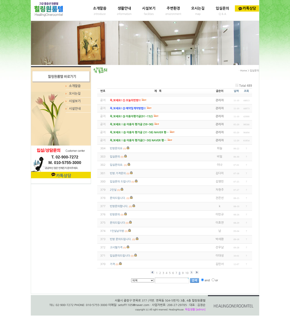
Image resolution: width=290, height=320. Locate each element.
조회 (246, 91)
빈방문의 (115, 214)
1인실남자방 (117, 231)
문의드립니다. (118, 198)
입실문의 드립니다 (120, 181)
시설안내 (75, 108)
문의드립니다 (117, 222)
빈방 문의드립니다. (121, 239)
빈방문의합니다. (119, 206)
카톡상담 (247, 8)
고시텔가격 (116, 247)
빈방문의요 (116, 148)
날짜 (236, 91)
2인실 (113, 189)
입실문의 (222, 8)
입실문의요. (116, 165)
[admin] (200, 309)
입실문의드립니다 (120, 255)
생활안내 (124, 8)
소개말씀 (99, 8)
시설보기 (148, 8)
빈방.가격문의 (118, 173)
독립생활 (190, 309)
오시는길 (198, 8)
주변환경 (173, 8)
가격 (112, 264)
